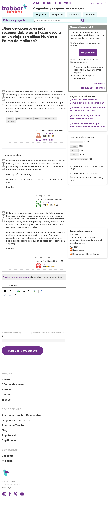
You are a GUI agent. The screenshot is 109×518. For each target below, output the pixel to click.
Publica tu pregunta (14, 20)
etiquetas (57, 14)
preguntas (41, 14)
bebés (10, 118)
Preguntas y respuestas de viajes (58, 8)
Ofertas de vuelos (13, 384)
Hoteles (47, 3)
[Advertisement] (34, 66)
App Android (9, 435)
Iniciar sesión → (98, 3)
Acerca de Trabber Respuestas (21, 415)
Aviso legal (7, 487)
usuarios (74, 14)
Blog (4, 430)
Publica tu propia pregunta (16, 277)
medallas (90, 14)
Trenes (67, 3)
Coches (57, 3)
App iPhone (9, 440)
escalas (11, 121)
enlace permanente (43, 195)
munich (38, 118)
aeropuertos (50, 118)
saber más (99, 83)
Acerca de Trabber (14, 425)
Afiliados (7, 460)
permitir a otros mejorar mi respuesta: (48, 333)
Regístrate (88, 52)
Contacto (8, 455)
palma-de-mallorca (24, 118)
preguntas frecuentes (93, 87)
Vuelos (36, 3)
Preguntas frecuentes (16, 420)
